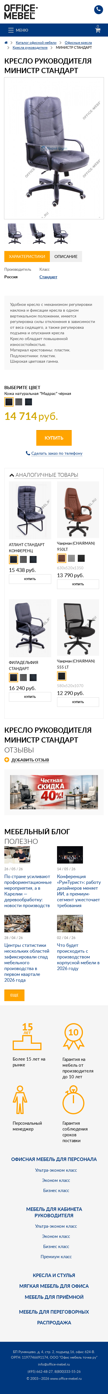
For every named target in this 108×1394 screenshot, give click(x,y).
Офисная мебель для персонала (54, 1159)
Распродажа (54, 1322)
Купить (54, 437)
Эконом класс (56, 1180)
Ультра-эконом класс (56, 1170)
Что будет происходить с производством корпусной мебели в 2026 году (78, 957)
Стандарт (48, 276)
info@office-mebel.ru (54, 1364)
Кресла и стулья (54, 1275)
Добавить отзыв (30, 760)
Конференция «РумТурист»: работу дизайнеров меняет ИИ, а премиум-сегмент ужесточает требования (79, 891)
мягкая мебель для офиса (54, 1286)
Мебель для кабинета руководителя (54, 1212)
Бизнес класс (56, 1190)
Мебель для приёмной (54, 1297)
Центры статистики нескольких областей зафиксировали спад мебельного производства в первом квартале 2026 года (26, 962)
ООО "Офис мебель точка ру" (73, 1357)
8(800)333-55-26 (67, 1371)
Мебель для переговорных (54, 1311)
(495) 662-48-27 (40, 1371)
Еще (14, 995)
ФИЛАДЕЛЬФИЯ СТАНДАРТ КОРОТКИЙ (23, 668)
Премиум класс (56, 1256)
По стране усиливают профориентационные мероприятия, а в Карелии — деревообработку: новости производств (28, 891)
